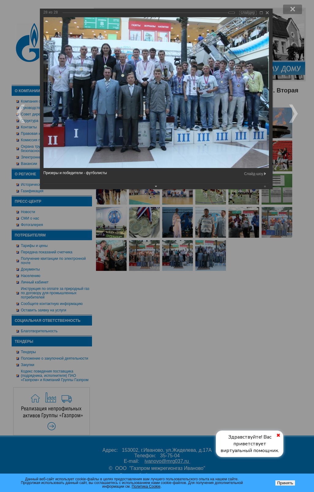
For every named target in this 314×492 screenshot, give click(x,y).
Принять (285, 483)
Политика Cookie (146, 486)
